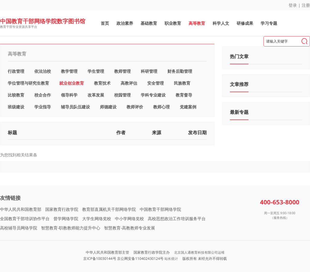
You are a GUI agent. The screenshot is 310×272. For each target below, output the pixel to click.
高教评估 (129, 83)
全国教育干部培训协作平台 (25, 218)
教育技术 (102, 83)
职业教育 (173, 23)
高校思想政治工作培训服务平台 (177, 218)
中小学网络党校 (129, 218)
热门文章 (239, 56)
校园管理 (122, 95)
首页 (105, 23)
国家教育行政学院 (61, 209)
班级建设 (16, 107)
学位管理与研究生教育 (28, 83)
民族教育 (182, 83)
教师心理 (161, 107)
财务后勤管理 (179, 71)
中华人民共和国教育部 (20, 209)
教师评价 (135, 107)
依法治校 (42, 71)
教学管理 (69, 71)
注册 (306, 5)
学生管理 (96, 71)
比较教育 (16, 95)
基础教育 (149, 23)
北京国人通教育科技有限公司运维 (199, 252)
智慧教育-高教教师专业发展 (129, 228)
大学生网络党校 (96, 218)
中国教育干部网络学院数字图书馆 (42, 21)
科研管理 (149, 71)
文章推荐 (239, 84)
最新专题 (239, 112)
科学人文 (221, 23)
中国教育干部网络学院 (160, 209)
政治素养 (125, 23)
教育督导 (184, 95)
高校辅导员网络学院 (18, 228)
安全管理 (155, 83)
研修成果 (245, 23)
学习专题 (269, 23)
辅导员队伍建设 (75, 107)
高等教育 (197, 23)
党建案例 (188, 107)
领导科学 (69, 95)
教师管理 (122, 71)
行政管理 (16, 71)
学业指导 (42, 107)
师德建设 (108, 107)
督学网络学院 (65, 218)
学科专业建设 (153, 95)
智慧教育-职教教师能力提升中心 (70, 228)
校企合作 (42, 95)
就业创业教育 (71, 83)
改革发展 (96, 95)
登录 (293, 5)
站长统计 (171, 258)
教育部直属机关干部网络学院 (109, 209)
